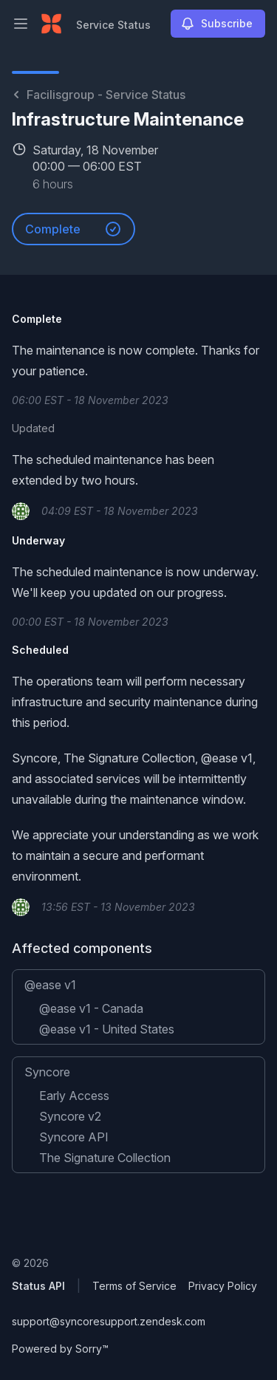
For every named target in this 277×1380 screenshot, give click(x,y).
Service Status (113, 24)
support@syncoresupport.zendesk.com (108, 1321)
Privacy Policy (222, 1286)
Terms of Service (134, 1286)
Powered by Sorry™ (60, 1348)
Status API (38, 1286)
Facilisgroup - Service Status (98, 94)
